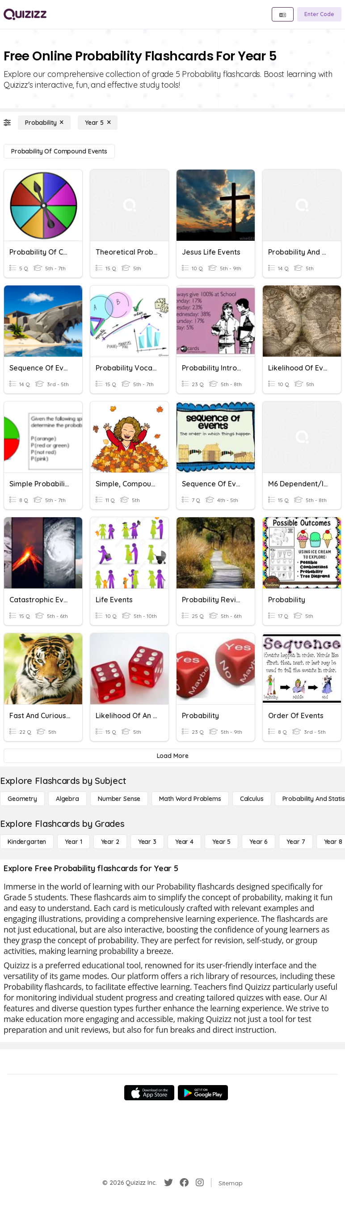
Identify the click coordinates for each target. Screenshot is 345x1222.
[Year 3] (147, 842)
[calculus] (251, 799)
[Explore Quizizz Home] (25, 14)
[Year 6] (258, 842)
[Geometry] (22, 799)
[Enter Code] (319, 14)
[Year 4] (184, 842)
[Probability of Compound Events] (59, 151)
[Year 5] (98, 122)
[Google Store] (203, 1092)
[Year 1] (73, 842)
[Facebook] (184, 1182)
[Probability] (44, 122)
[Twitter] (168, 1182)
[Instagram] (200, 1182)
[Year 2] (110, 842)
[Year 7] (295, 842)
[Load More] (172, 756)
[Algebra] (67, 799)
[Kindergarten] (27, 842)
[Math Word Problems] (189, 799)
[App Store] (149, 1092)
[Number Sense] (119, 799)
